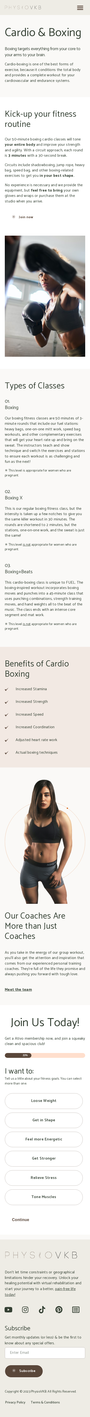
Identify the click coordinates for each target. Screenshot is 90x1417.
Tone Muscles (43, 1197)
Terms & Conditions (45, 1402)
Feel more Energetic (43, 1139)
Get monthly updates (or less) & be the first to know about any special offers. (43, 1341)
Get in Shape (43, 1120)
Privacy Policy (15, 1402)
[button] (80, 7)
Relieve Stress (44, 1178)
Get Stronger (44, 1158)
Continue (20, 1220)
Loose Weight (44, 1101)
